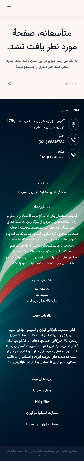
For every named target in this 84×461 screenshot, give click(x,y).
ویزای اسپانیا (42, 390)
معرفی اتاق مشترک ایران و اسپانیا (42, 192)
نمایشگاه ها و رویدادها (42, 301)
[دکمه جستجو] (9, 83)
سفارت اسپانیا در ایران (42, 413)
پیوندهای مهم (42, 379)
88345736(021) (51, 157)
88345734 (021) (51, 142)
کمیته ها (42, 295)
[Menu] (9, 8)
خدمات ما (42, 289)
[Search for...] (46, 83)
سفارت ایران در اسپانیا (42, 424)
